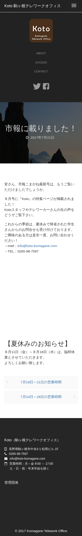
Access (41, 62)
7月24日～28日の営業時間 (41, 397)
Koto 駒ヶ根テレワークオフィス (32, 6)
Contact (41, 71)
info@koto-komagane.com (37, 246)
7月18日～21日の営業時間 (41, 382)
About (41, 53)
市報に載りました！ (41, 128)
